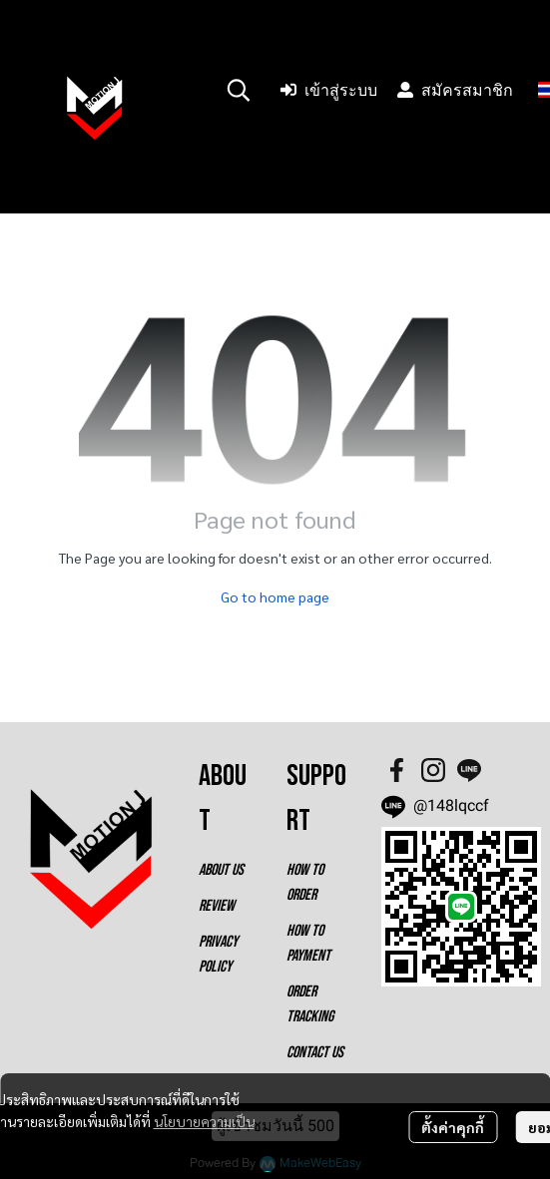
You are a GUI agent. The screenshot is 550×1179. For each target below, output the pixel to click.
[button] (239, 90)
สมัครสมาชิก (455, 90)
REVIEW (217, 906)
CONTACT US (314, 1052)
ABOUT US (221, 870)
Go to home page (275, 596)
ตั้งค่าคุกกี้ (452, 1127)
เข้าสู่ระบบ (328, 90)
